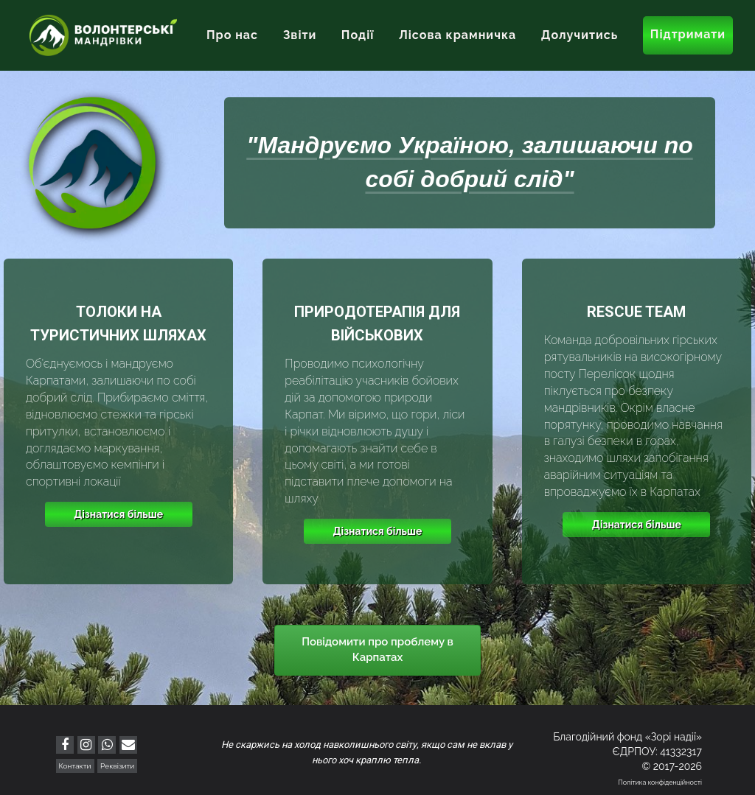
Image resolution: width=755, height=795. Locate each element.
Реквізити (117, 766)
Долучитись (579, 35)
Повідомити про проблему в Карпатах (377, 649)
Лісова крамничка (457, 35)
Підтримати (688, 34)
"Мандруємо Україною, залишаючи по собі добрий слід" (469, 162)
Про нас (232, 35)
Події (358, 35)
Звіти (300, 35)
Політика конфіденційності (660, 782)
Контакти (75, 766)
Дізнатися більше (118, 514)
